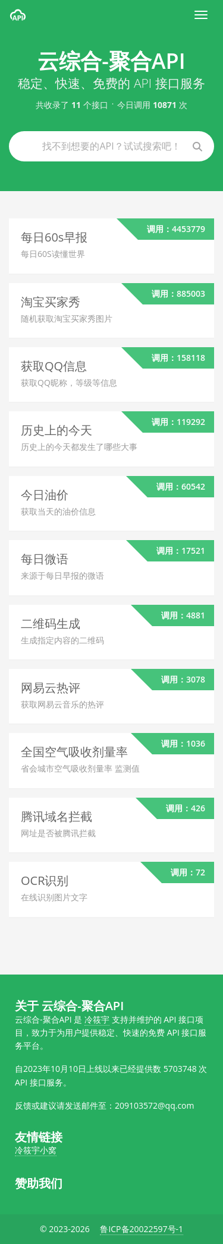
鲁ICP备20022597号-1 (141, 1229)
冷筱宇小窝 (35, 1150)
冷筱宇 (96, 1019)
